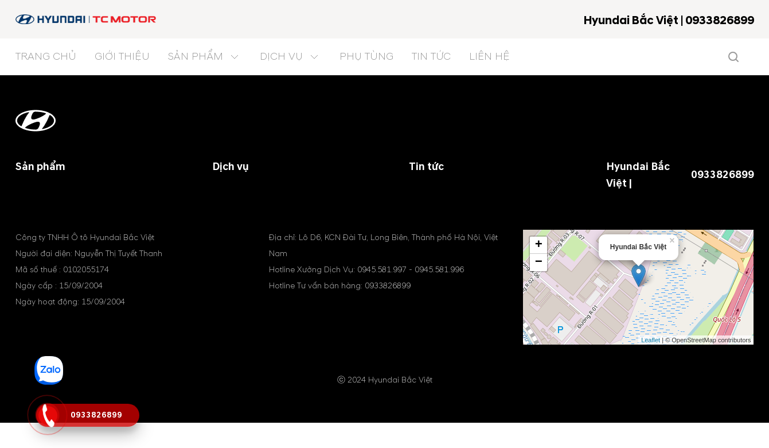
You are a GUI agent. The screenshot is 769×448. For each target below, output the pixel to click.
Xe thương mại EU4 (55, 220)
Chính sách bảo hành (255, 193)
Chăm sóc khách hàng (258, 220)
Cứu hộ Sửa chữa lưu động (268, 207)
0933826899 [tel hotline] (722, 174)
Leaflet (650, 364)
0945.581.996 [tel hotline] (439, 295)
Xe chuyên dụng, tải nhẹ (66, 193)
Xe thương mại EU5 (55, 207)
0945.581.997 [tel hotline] (382, 295)
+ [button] (538, 270)
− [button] (538, 287)
